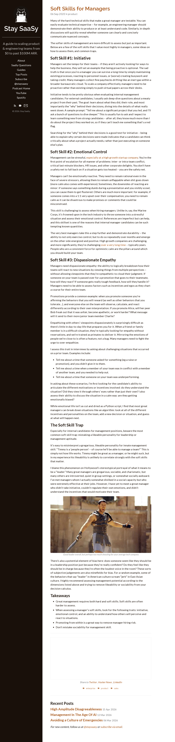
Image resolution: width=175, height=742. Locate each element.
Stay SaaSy (21, 28)
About (21, 60)
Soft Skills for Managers (80, 8)
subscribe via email (111, 726)
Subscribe (21, 79)
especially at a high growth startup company (112, 157)
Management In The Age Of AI (81, 715)
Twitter (93, 682)
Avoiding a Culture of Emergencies (84, 720)
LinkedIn (117, 682)
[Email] (26, 106)
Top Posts (21, 74)
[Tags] (20, 106)
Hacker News (105, 682)
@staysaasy (21, 83)
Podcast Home (21, 88)
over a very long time (113, 244)
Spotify (21, 97)
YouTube (21, 92)
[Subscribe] (15, 106)
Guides (21, 69)
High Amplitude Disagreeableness (83, 709)
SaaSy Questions (21, 65)
